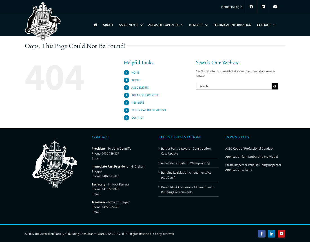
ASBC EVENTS (140, 87)
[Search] (275, 86)
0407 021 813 (110, 176)
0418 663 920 (110, 189)
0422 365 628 (110, 207)
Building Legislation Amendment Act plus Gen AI (186, 174)
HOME (135, 72)
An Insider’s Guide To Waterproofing (185, 163)
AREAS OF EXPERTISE (145, 95)
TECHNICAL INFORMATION (148, 110)
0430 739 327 (110, 153)
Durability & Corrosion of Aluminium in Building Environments (187, 189)
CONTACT (137, 118)
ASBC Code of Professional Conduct (249, 148)
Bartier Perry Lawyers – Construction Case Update (186, 150)
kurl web (168, 234)
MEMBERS (137, 102)
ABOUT (136, 80)
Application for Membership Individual (251, 156)
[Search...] (234, 86)
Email (96, 158)
